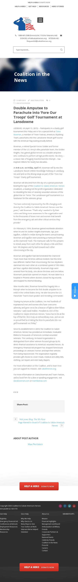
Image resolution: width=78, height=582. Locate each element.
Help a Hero (39, 486)
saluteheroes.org (49, 369)
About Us (45, 514)
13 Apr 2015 (21, 100)
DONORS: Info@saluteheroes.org (33, 38)
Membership (4, 529)
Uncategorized (23, 103)
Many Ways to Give (28, 524)
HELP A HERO (20, 6)
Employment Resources (8, 527)
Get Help (3, 514)
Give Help (25, 514)
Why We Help (26, 519)
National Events (47, 537)
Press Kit (45, 545)
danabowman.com (21, 381)
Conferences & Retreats (9, 524)
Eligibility (3, 519)
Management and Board (51, 524)
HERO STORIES (58, 6)
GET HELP (32, 6)
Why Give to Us (26, 521)
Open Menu (40, 20)
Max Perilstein (37, 100)
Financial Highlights (49, 521)
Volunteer (24, 532)
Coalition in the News (49, 543)
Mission (45, 519)
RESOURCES (44, 6)
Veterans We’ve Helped (29, 529)
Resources (4, 532)
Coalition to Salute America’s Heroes (49, 186)
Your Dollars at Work (28, 527)
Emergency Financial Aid (9, 521)
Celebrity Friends (48, 540)
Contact (45, 550)
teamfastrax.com (39, 381)
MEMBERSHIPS (68, 514)
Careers (45, 548)
